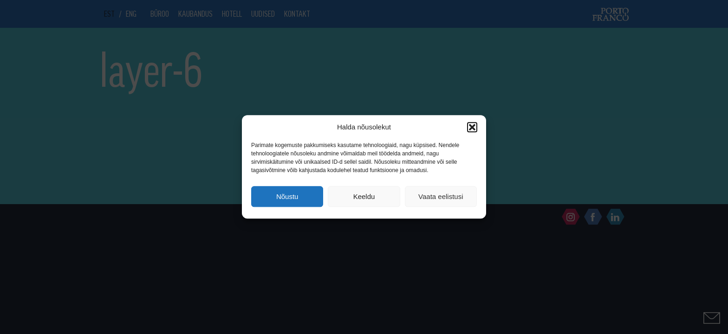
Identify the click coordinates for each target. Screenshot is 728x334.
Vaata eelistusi (440, 196)
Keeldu (364, 196)
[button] (472, 127)
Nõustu (287, 196)
